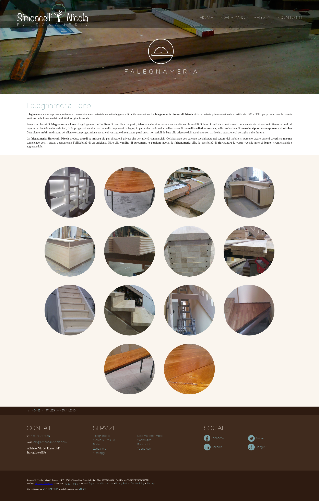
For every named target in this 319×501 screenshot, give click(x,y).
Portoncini (143, 444)
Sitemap (150, 483)
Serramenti (144, 440)
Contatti (290, 17)
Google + (257, 447)
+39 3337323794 (40, 436)
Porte (96, 444)
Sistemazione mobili (150, 436)
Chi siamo (233, 17)
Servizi (261, 17)
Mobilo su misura (104, 440)
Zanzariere (99, 448)
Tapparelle (144, 448)
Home (206, 17)
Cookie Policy (137, 483)
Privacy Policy (122, 483)
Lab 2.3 (82, 489)
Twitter (256, 438)
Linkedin (213, 447)
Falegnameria (101, 436)
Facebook (214, 438)
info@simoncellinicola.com (50, 442)
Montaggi (99, 453)
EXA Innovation (50, 489)
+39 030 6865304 (44, 483)
